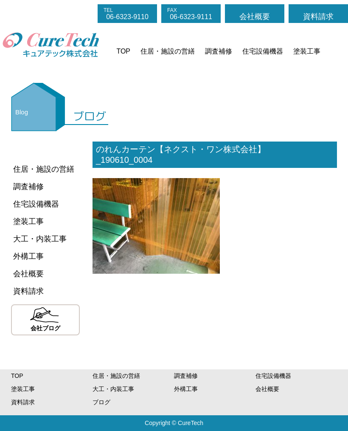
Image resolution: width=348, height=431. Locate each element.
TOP (123, 51)
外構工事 (28, 256)
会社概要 (254, 16)
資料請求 (318, 16)
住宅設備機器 (262, 51)
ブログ (101, 402)
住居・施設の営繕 (167, 51)
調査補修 (218, 51)
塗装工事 (306, 51)
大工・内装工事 (40, 239)
